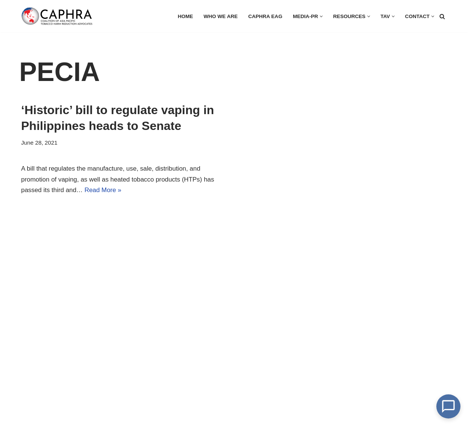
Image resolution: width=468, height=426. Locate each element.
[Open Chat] (448, 406)
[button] (321, 16)
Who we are (220, 16)
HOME (185, 16)
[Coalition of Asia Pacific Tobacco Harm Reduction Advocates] (58, 16)
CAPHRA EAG (265, 16)
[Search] (442, 16)
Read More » (103, 190)
